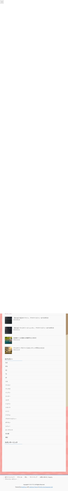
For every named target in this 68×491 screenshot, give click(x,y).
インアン (7, 392)
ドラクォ (7, 415)
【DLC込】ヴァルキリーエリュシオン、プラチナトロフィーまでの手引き (33, 328)
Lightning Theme (33, 487)
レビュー (7, 426)
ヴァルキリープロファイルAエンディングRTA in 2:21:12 (28, 348)
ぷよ (6, 381)
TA (6, 374)
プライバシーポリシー (11, 479)
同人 (26, 477)
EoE (6, 363)
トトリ (7, 411)
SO (6, 370)
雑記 (6, 437)
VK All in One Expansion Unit (46, 487)
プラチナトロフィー (11, 419)
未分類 (7, 433)
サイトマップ (33, 477)
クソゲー (7, 396)
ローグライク (9, 430)
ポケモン (7, 422)
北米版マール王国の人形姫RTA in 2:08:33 (24, 338)
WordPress (24, 487)
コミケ (7, 400)
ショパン (7, 404)
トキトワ (7, 407)
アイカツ (7, 385)
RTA (6, 366)
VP (6, 377)
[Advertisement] (34, 457)
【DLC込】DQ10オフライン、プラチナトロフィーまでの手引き (30, 318)
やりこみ (19, 477)
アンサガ (7, 389)
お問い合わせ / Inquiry (46, 477)
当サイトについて (10, 477)
